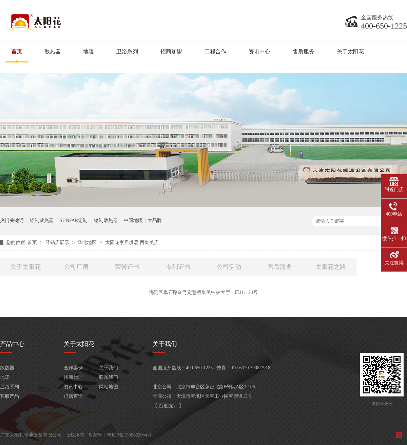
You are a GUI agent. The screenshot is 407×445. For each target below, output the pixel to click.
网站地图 (108, 386)
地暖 (88, 51)
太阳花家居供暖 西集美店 (132, 242)
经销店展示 (58, 242)
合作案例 (73, 367)
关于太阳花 (350, 51)
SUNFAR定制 (74, 220)
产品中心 (12, 343)
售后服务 (303, 51)
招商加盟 (171, 51)
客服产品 (9, 396)
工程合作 (215, 51)
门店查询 (73, 396)
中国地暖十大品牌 (143, 220)
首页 (16, 51)
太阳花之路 (330, 266)
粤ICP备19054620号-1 (129, 435)
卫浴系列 (127, 51)
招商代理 (73, 377)
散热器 (52, 51)
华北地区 (88, 242)
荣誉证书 (127, 266)
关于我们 (108, 367)
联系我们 (108, 377)
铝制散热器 (42, 220)
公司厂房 (76, 266)
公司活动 (229, 266)
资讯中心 (259, 51)
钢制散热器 (106, 220)
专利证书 (178, 266)
